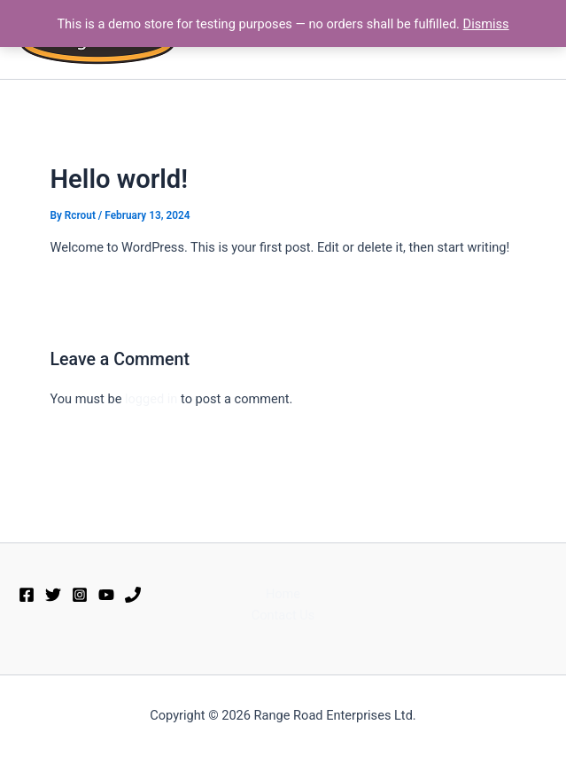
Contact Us (283, 615)
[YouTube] (106, 595)
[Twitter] (53, 595)
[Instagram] (80, 595)
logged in (151, 399)
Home (283, 594)
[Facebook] (27, 595)
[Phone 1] (133, 595)
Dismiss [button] (486, 24)
